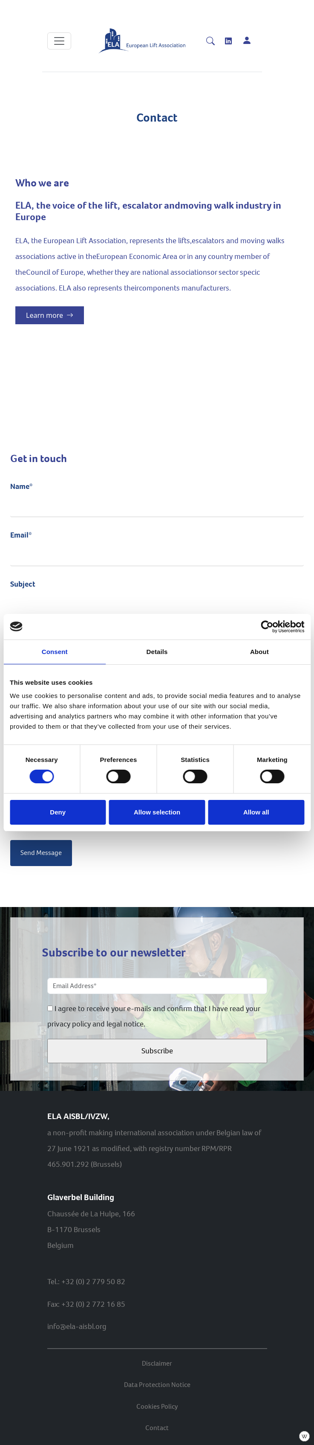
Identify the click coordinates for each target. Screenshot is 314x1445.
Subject (157, 593)
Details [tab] (157, 651)
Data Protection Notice (157, 1384)
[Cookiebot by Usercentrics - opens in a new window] (267, 626)
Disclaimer (157, 1363)
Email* (157, 544)
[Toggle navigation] (59, 40)
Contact (157, 1427)
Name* (157, 495)
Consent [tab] (55, 651)
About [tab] (259, 651)
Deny (58, 812)
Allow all (256, 812)
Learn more (49, 315)
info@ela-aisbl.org (77, 1326)
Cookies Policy (157, 1406)
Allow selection (157, 812)
